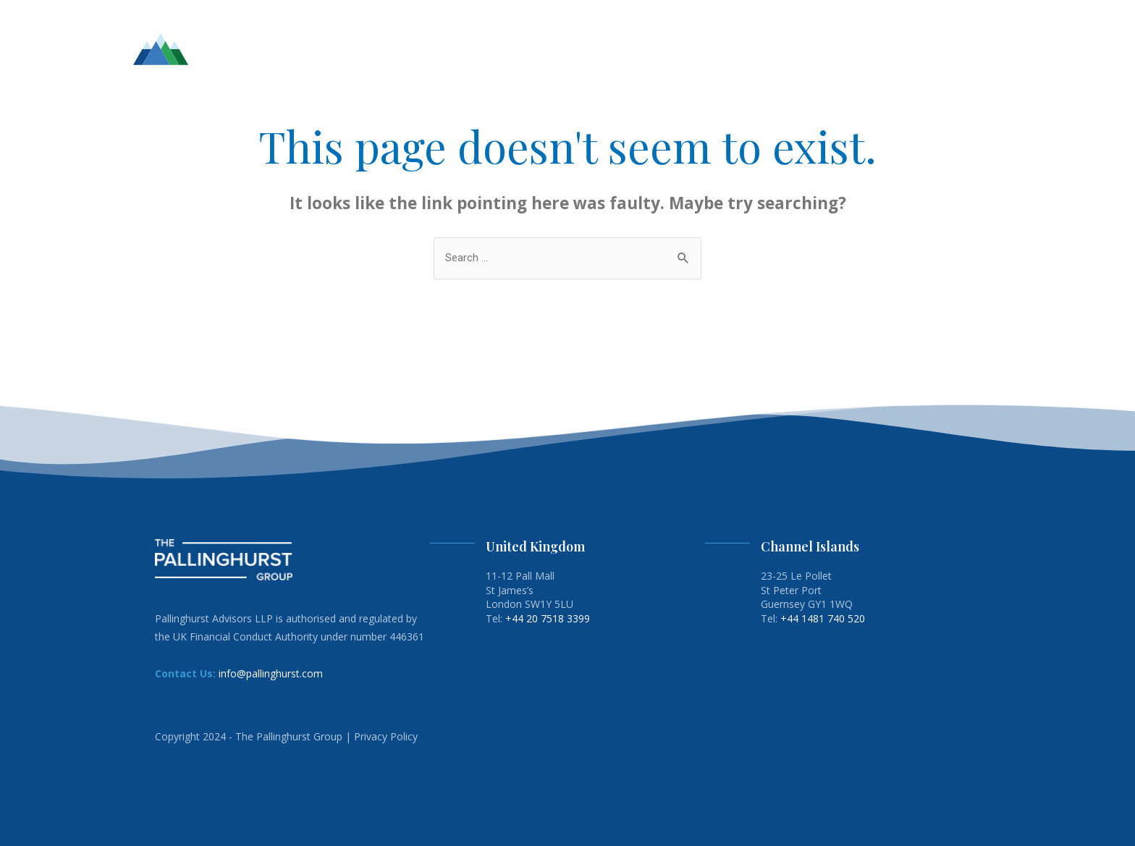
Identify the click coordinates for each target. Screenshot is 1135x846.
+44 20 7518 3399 (547, 618)
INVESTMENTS (731, 49)
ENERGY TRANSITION (868, 49)
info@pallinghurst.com (271, 673)
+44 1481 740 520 (822, 618)
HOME (623, 49)
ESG (791, 49)
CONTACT (961, 49)
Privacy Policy (386, 736)
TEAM (666, 49)
